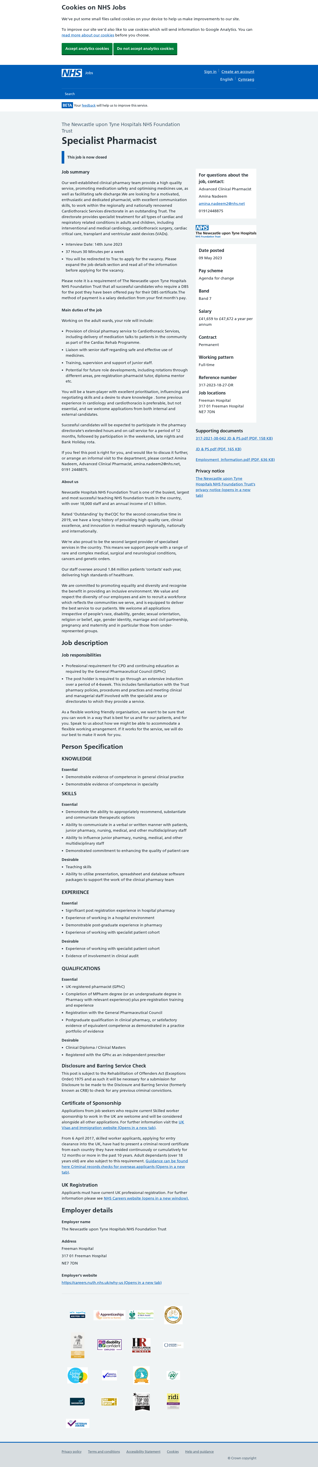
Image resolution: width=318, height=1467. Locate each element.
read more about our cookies (88, 35)
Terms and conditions (104, 1452)
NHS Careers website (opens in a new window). (146, 1198)
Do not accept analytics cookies (145, 48)
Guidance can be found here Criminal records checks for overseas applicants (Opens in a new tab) (125, 1167)
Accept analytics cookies (87, 48)
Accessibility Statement (143, 1452)
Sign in (210, 71)
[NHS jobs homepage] (77, 73)
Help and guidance (199, 1452)
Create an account (237, 71)
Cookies (173, 1452)
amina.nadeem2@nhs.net (222, 203)
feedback (89, 105)
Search (70, 94)
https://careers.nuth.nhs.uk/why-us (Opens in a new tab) (112, 1282)
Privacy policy (72, 1452)
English (226, 79)
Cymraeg (246, 79)
